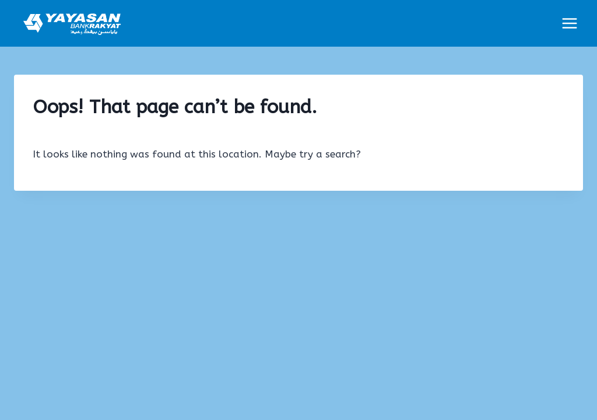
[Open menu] (569, 23)
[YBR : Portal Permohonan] (72, 23)
